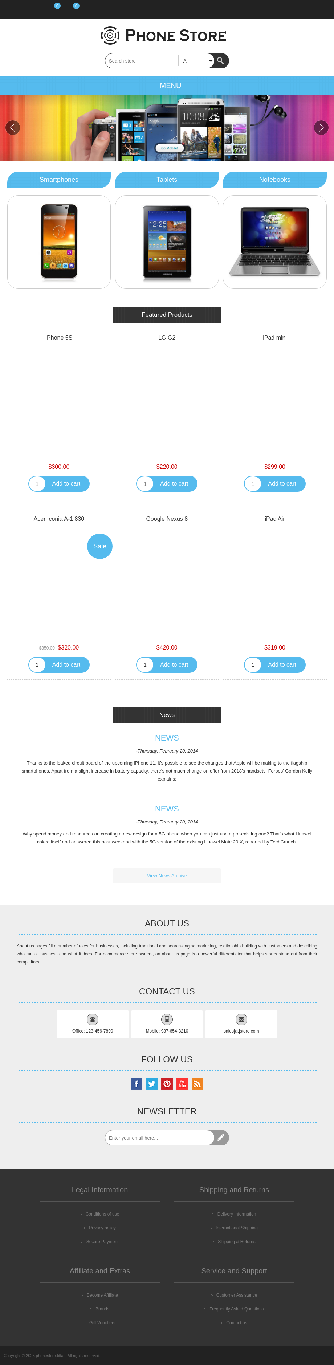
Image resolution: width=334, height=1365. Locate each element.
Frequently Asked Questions (236, 1309)
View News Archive (167, 875)
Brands (102, 1309)
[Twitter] (152, 1084)
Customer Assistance (236, 1295)
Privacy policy (102, 1227)
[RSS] (197, 1084)
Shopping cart (70, 9)
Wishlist (51, 9)
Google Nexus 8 (167, 519)
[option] (167, 128)
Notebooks (274, 179)
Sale (99, 546)
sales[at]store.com (241, 1031)
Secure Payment (102, 1241)
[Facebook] (136, 1084)
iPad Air (275, 519)
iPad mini (275, 338)
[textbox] (159, 60)
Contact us (236, 1322)
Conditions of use (102, 1214)
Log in (32, 9)
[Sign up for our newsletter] (159, 1137)
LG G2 (166, 338)
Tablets (166, 179)
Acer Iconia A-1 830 (59, 519)
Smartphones (59, 179)
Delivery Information (236, 1214)
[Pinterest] (167, 1084)
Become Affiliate (102, 1295)
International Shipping (237, 1227)
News (167, 738)
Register (13, 9)
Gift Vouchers (102, 1322)
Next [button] (321, 127)
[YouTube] (182, 1084)
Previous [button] (12, 127)
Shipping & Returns (236, 1241)
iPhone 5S (59, 338)
